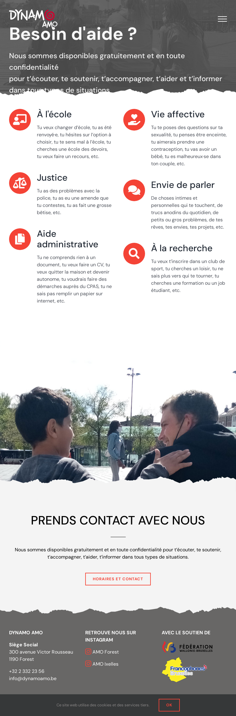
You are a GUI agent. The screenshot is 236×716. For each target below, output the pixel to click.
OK (169, 705)
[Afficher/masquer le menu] (222, 19)
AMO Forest (105, 652)
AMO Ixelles (105, 664)
